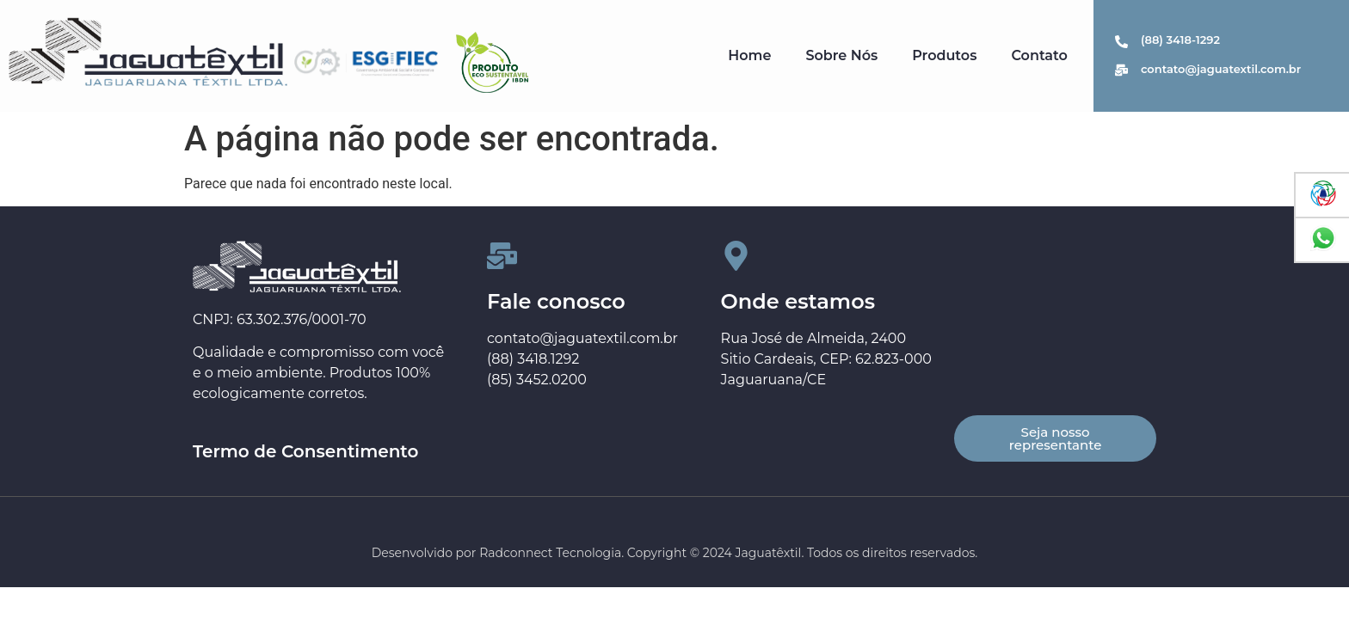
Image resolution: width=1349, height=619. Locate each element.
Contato (1039, 55)
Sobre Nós (841, 55)
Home (749, 55)
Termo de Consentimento (305, 451)
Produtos (944, 55)
